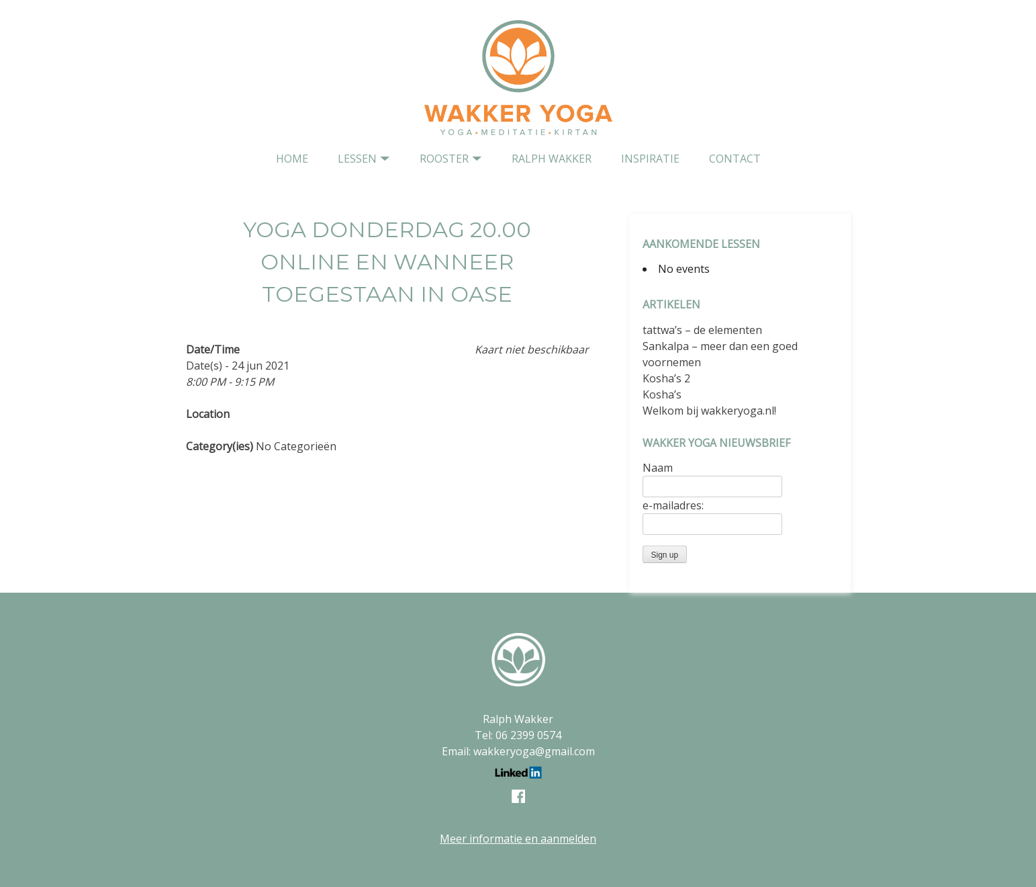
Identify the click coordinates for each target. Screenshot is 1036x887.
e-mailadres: (673, 505)
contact (735, 158)
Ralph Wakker (552, 158)
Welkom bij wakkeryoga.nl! (709, 410)
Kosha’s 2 (666, 378)
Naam (658, 467)
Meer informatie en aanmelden (518, 838)
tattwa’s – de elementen (702, 330)
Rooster (444, 158)
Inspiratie (650, 158)
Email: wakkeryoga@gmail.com (518, 751)
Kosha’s (662, 394)
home (292, 158)
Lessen (357, 158)
